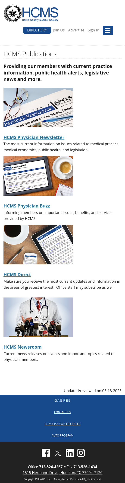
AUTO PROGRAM (62, 435)
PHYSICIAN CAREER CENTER (62, 424)
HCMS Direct (17, 274)
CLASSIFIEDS (62, 400)
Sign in (93, 30)
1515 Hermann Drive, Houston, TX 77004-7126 (62, 472)
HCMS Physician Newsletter (33, 137)
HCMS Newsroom (22, 347)
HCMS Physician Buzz (26, 206)
